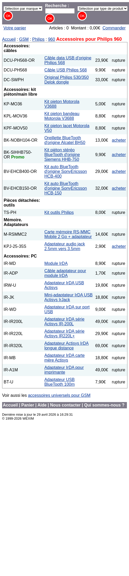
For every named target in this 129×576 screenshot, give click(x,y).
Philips (38, 39)
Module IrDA (56, 263)
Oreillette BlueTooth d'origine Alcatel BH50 (64, 140)
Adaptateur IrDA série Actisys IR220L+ (64, 333)
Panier (27, 405)
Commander (114, 28)
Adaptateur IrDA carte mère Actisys (64, 357)
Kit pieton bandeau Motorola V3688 (61, 116)
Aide (42, 405)
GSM (24, 39)
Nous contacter (65, 405)
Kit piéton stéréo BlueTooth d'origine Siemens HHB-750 (62, 155)
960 (51, 39)
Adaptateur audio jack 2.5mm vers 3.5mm (64, 246)
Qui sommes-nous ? (104, 405)
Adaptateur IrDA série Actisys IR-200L (64, 321)
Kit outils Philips (59, 212)
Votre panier (14, 28)
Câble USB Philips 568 (65, 70)
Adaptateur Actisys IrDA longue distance (66, 345)
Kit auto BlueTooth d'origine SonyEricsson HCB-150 (65, 188)
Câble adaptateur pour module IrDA (65, 273)
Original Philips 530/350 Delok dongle (66, 79)
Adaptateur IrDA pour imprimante (64, 369)
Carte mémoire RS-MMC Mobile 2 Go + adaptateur (68, 234)
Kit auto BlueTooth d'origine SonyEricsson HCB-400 (65, 171)
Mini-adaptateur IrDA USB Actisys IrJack (68, 297)
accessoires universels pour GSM (59, 395)
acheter (119, 140)
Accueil (9, 39)
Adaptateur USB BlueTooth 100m (59, 382)
